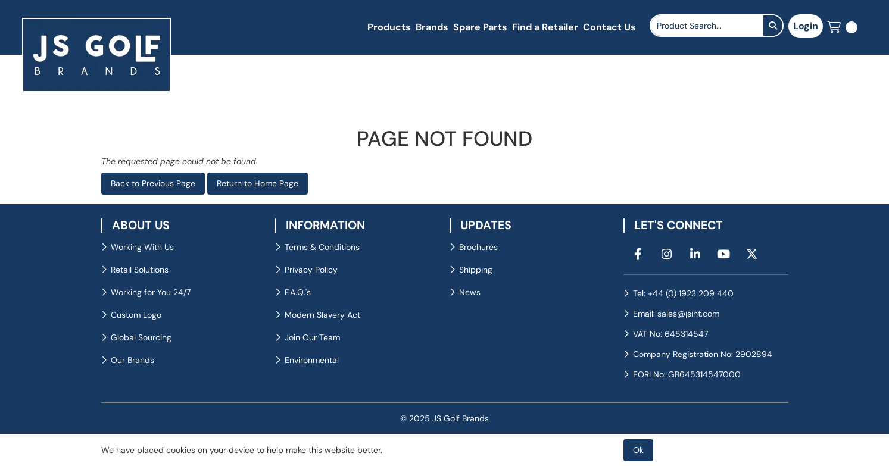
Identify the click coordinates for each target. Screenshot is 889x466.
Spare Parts (480, 27)
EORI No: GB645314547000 (687, 374)
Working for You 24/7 (151, 292)
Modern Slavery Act (322, 314)
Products (389, 27)
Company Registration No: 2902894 (702, 354)
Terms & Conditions (322, 247)
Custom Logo (136, 314)
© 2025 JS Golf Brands (444, 418)
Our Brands (132, 360)
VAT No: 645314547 (670, 334)
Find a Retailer (545, 27)
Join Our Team (312, 337)
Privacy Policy (311, 269)
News (470, 292)
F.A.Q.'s (298, 292)
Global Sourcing (141, 337)
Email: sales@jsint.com (676, 313)
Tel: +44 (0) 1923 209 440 (683, 293)
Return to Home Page (257, 183)
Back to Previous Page (153, 183)
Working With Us (142, 247)
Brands (432, 27)
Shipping (475, 269)
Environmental (312, 360)
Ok (638, 450)
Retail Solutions (140, 269)
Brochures (478, 247)
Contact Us (609, 27)
